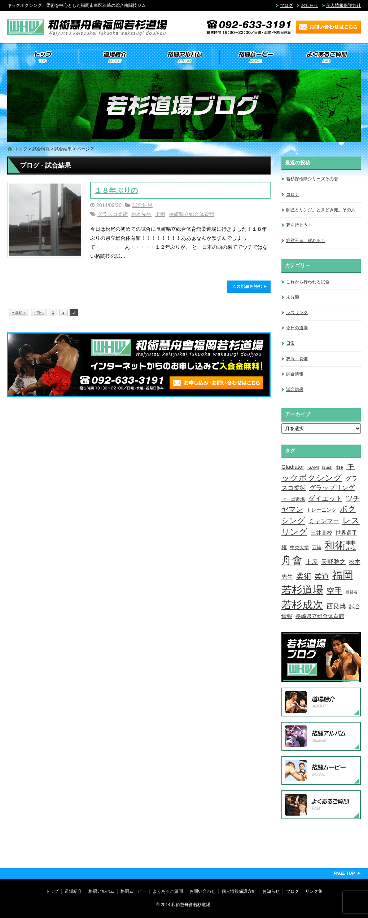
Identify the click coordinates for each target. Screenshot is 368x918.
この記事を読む (249, 287)
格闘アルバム (184, 57)
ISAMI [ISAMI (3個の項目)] (313, 467)
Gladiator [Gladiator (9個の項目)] (292, 467)
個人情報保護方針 (343, 5)
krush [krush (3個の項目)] (327, 467)
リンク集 (314, 891)
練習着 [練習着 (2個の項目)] (352, 592)
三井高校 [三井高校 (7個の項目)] (321, 533)
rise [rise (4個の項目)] (339, 467)
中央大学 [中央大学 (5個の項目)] (299, 547)
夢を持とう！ (299, 225)
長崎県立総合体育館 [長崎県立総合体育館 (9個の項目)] (319, 616)
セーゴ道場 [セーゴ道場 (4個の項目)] (293, 499)
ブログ (286, 5)
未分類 (292, 297)
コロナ (292, 194)
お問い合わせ (202, 891)
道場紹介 (113, 57)
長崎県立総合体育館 (191, 214)
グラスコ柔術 (112, 214)
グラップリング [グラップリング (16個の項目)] (332, 487)
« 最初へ (19, 312)
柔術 (160, 214)
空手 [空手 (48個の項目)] (334, 590)
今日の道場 (297, 327)
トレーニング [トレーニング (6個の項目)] (321, 510)
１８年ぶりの (116, 190)
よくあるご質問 (325, 57)
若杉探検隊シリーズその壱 (312, 178)
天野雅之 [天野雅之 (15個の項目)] (333, 561)
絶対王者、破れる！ (305, 240)
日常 (290, 343)
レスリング (297, 312)
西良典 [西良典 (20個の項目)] (336, 606)
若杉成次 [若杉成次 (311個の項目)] (302, 604)
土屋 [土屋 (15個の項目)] (312, 561)
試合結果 (63, 148)
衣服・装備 (297, 358)
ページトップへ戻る (347, 873)
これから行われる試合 (307, 281)
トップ (42, 57)
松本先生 (141, 214)
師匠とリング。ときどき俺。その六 (320, 209)
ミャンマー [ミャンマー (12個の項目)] (323, 521)
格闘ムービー (254, 57)
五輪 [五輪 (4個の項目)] (316, 547)
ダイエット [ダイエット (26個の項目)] (325, 498)
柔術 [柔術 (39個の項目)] (303, 576)
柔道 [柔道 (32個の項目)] (322, 576)
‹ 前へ (39, 312)
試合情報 (41, 148)
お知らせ (309, 5)
